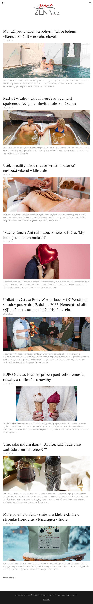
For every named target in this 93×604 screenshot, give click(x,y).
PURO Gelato (15, 423)
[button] (3, 3)
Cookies (46, 599)
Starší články (8, 577)
